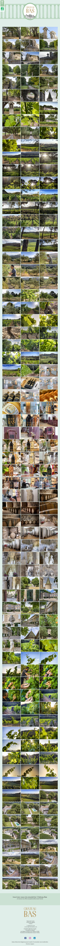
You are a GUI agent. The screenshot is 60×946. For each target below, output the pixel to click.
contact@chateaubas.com (30, 926)
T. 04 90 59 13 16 (31, 925)
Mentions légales (30, 944)
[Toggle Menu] (2, 6)
